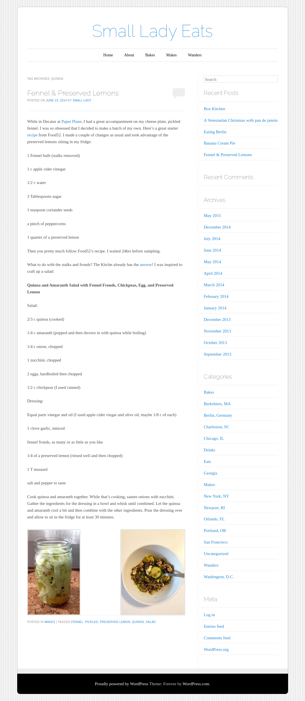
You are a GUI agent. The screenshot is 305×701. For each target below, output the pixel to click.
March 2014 (214, 285)
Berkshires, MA (217, 403)
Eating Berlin (215, 132)
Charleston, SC (216, 427)
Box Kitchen (214, 109)
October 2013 (215, 342)
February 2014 (216, 296)
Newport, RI (214, 507)
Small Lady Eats (152, 31)
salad (151, 622)
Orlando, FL (214, 519)
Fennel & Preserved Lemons (73, 93)
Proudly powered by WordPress (121, 684)
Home (108, 55)
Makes (171, 55)
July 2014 (212, 238)
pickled (91, 622)
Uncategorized (216, 553)
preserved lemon (115, 622)
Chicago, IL (214, 438)
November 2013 (217, 331)
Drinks (209, 450)
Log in (209, 615)
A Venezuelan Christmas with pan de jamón (240, 120)
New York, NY (216, 496)
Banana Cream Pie (219, 143)
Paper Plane (71, 121)
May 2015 (212, 215)
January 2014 (215, 308)
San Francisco (216, 542)
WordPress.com (195, 684)
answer (146, 264)
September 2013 (217, 354)
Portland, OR (215, 530)
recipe (32, 135)
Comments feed (217, 638)
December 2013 (217, 319)
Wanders (195, 55)
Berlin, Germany (218, 415)
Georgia (210, 473)
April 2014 (213, 273)
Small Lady (82, 100)
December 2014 (217, 227)
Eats (207, 461)
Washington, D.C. (219, 576)
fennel (77, 622)
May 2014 (212, 261)
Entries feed (214, 626)
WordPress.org (216, 649)
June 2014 (212, 250)
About (129, 55)
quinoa (138, 622)
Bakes (150, 55)
